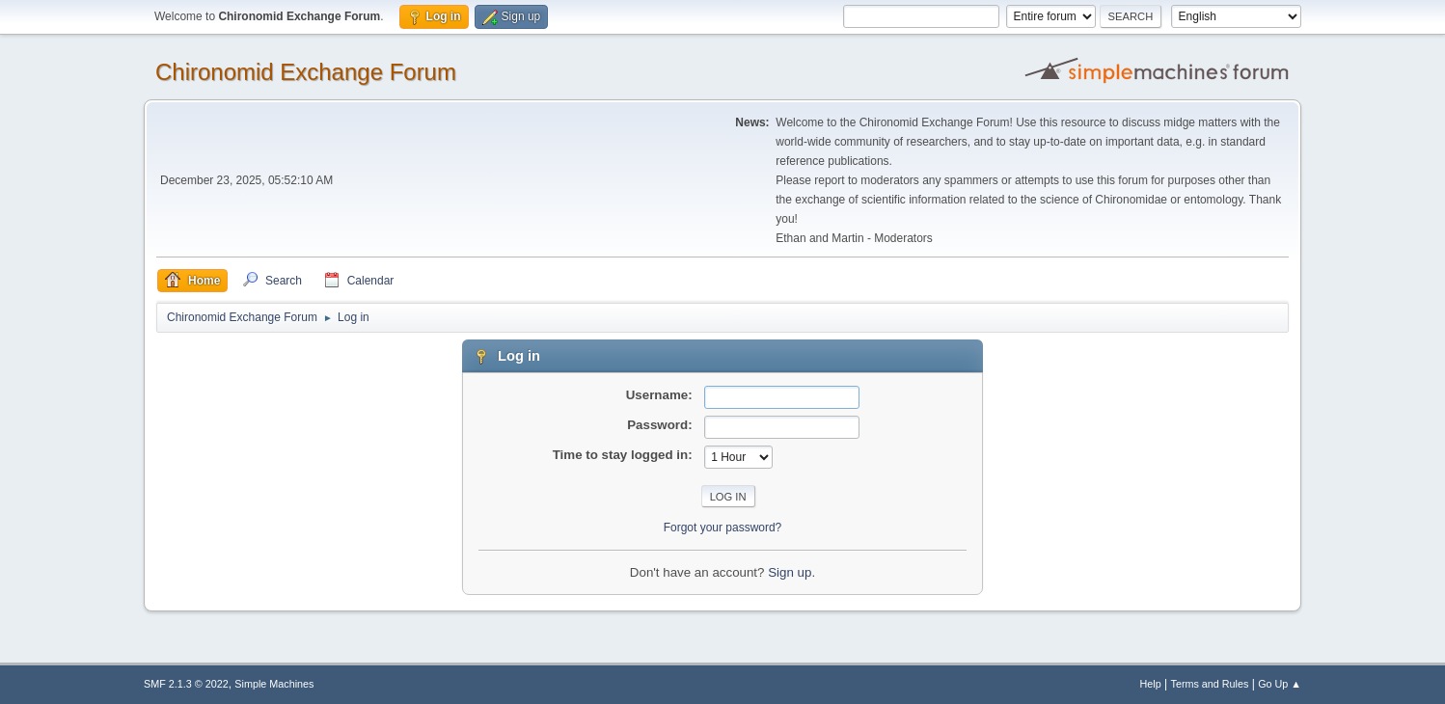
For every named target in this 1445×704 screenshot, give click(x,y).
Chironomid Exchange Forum (305, 72)
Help (1150, 684)
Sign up (789, 572)
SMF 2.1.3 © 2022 (186, 684)
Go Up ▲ (1279, 684)
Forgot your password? (723, 527)
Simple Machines (274, 684)
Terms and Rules (1210, 684)
